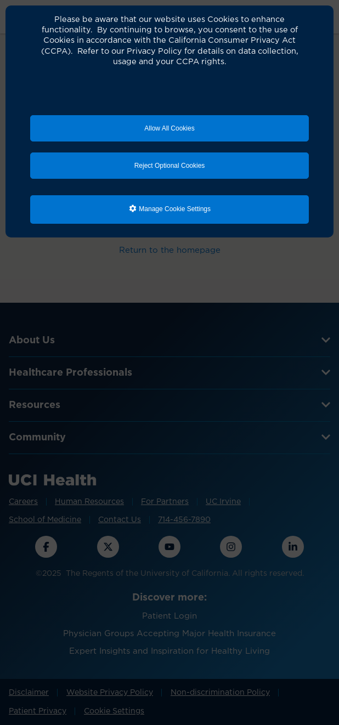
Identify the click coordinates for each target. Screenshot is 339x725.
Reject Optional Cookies (169, 165)
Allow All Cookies (169, 128)
